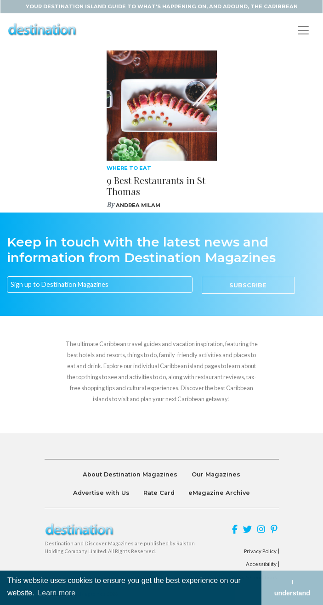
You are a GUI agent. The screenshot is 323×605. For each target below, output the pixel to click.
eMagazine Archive (219, 492)
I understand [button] (292, 587)
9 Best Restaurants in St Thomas (156, 185)
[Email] (100, 284)
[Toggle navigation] (303, 29)
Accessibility (261, 564)
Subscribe (247, 285)
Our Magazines (216, 474)
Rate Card (159, 492)
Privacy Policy (260, 551)
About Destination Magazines (130, 474)
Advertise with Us (101, 492)
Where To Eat (129, 168)
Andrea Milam (138, 205)
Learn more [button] (56, 593)
